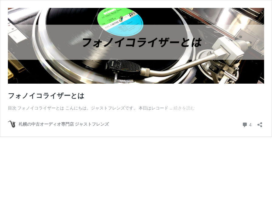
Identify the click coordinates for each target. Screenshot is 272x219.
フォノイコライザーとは (46, 95)
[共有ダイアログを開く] (260, 122)
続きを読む (184, 108)
